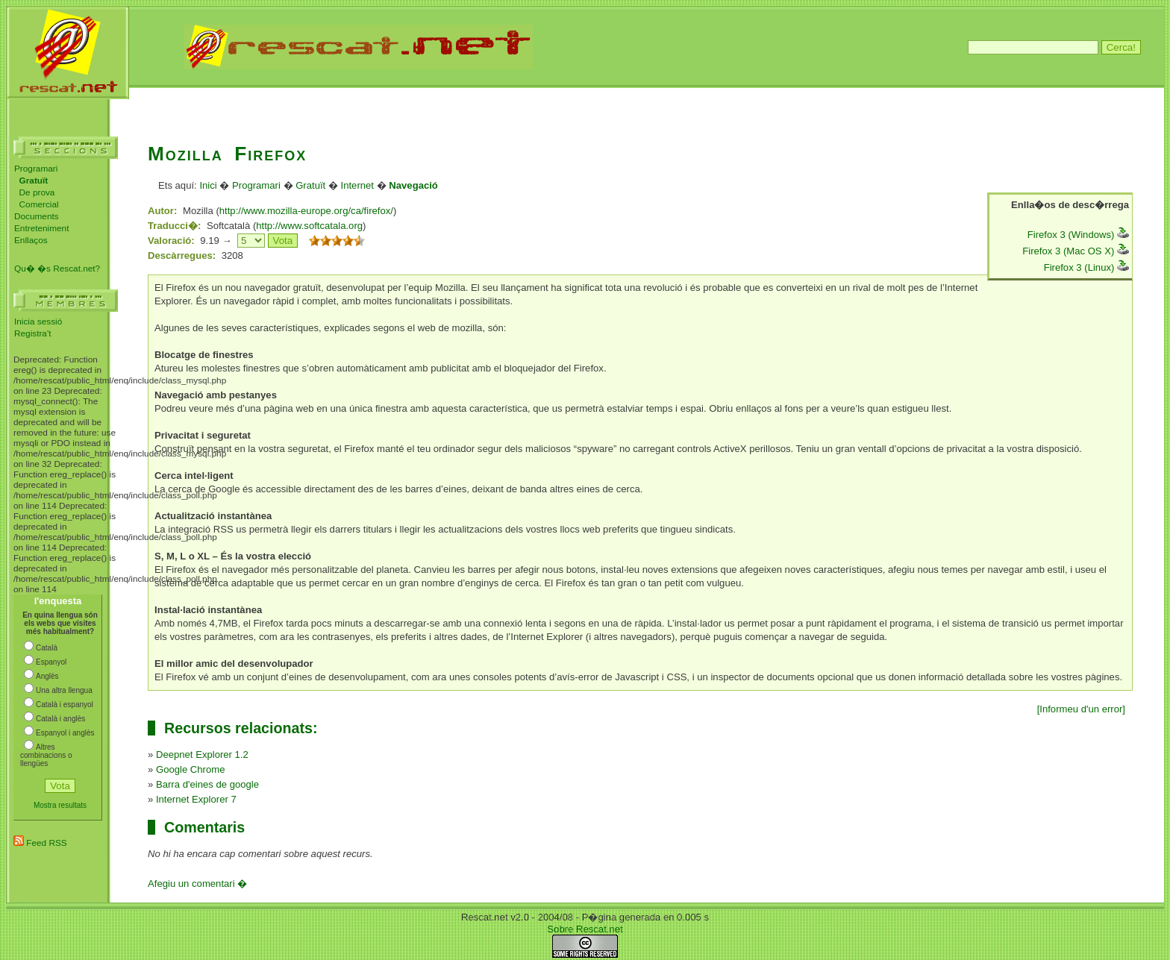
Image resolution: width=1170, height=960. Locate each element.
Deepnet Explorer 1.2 (202, 754)
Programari (35, 168)
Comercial (39, 204)
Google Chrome (190, 769)
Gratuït (310, 185)
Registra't (32, 333)
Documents (36, 216)
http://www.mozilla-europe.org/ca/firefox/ (306, 210)
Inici (207, 185)
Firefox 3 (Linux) (1086, 267)
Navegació (413, 185)
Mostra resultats (60, 805)
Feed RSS (40, 843)
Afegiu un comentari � (197, 883)
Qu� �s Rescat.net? (57, 268)
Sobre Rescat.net (584, 929)
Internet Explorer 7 (196, 799)
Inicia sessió (38, 321)
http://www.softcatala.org (309, 225)
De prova (37, 192)
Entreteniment (41, 228)
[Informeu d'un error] (1081, 709)
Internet (357, 185)
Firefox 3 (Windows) (1078, 234)
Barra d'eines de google (207, 784)
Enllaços (31, 240)
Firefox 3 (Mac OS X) (1075, 251)
